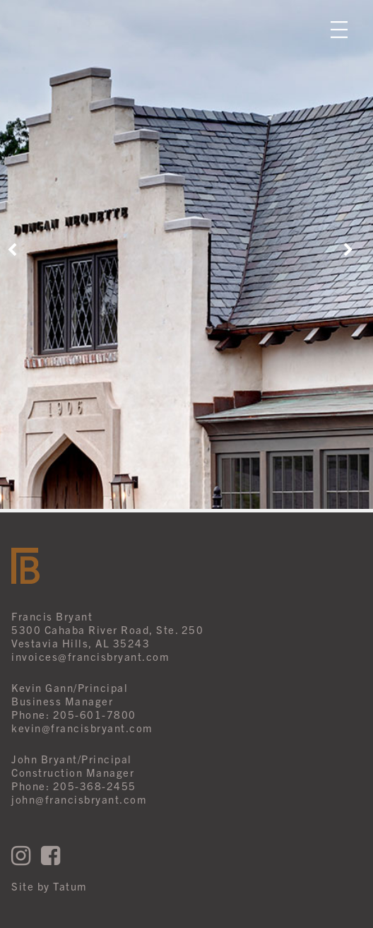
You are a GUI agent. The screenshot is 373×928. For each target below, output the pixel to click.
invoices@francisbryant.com (90, 656)
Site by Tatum (49, 886)
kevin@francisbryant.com (82, 727)
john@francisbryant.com (78, 799)
